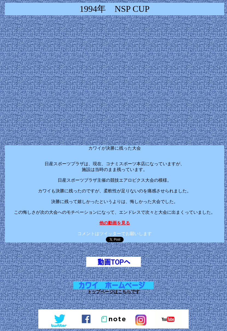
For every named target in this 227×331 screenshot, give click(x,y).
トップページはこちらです (113, 291)
